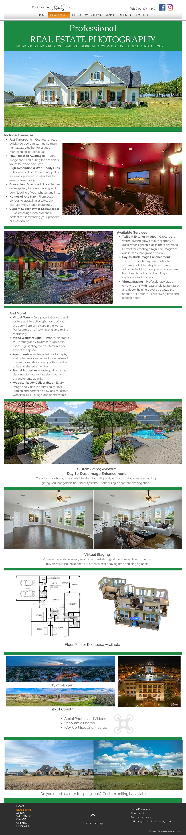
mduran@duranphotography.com (151, 821)
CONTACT (22, 826)
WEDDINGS (23, 816)
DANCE (21, 819)
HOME (20, 806)
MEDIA (20, 813)
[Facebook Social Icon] (162, 7)
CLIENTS (21, 822)
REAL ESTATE (23, 809)
